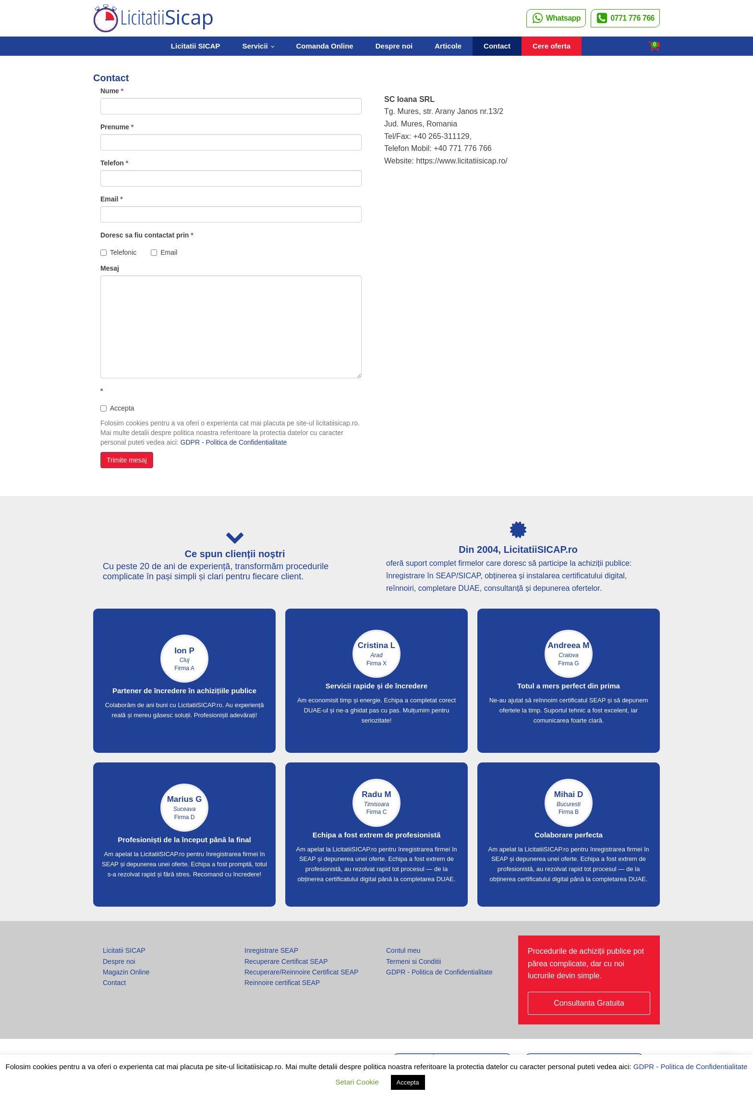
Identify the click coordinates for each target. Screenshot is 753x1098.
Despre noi (394, 46)
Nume (111, 91)
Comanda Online (324, 46)
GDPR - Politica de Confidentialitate (234, 442)
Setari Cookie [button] (356, 1082)
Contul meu (403, 950)
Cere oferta (552, 46)
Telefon (114, 163)
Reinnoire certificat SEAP (282, 982)
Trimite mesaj (127, 460)
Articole (448, 46)
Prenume (117, 127)
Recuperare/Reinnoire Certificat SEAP (301, 972)
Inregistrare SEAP (271, 950)
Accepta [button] (408, 1082)
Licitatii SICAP (195, 46)
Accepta (117, 408)
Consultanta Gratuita (589, 1003)
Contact (497, 46)
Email (111, 199)
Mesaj (109, 268)
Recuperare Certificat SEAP (286, 961)
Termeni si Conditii (413, 961)
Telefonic (118, 252)
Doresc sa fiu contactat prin (147, 235)
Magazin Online (126, 972)
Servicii (254, 46)
